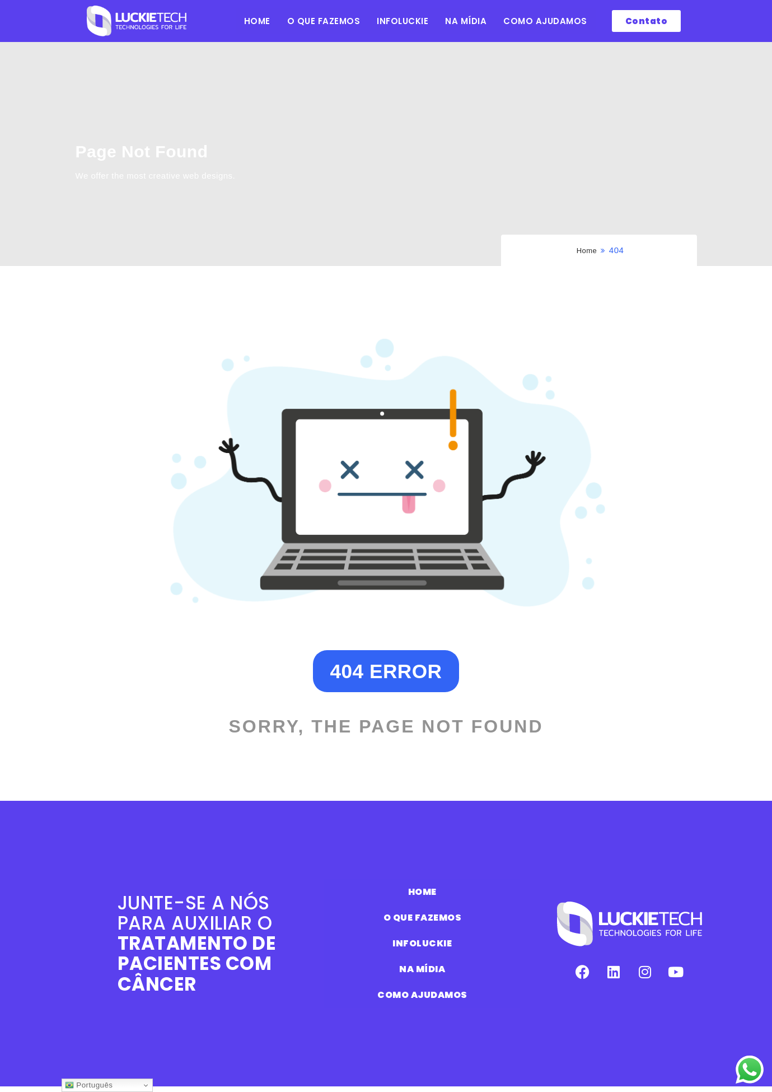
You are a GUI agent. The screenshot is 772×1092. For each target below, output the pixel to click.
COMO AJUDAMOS (545, 21)
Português (89, 1085)
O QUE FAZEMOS (324, 21)
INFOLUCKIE (402, 21)
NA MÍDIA (465, 21)
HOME (257, 21)
